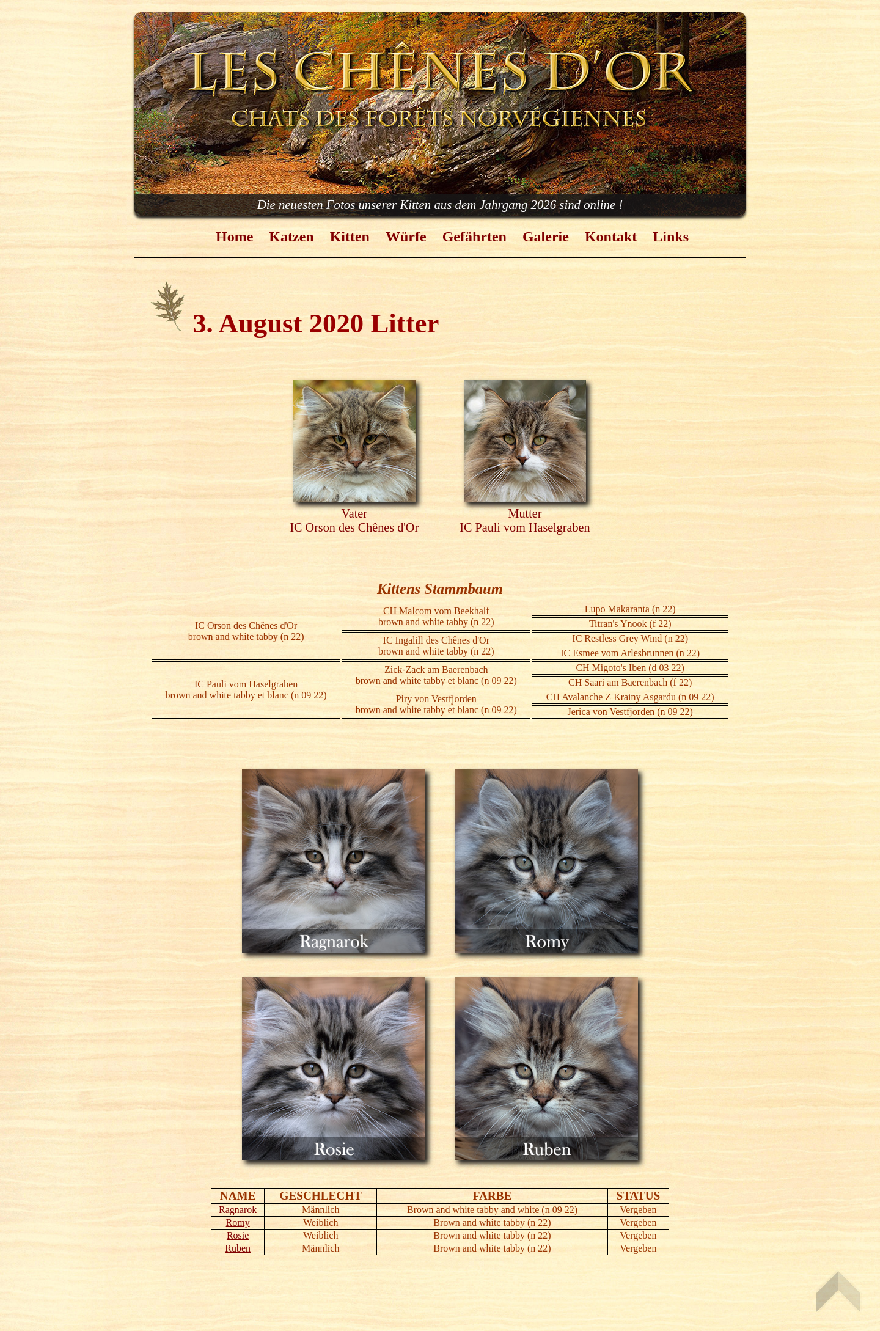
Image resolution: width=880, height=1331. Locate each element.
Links (671, 236)
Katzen (291, 236)
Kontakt (611, 236)
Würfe (406, 236)
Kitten (350, 236)
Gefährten (474, 236)
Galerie (545, 236)
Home (234, 236)
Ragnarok (238, 1209)
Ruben (238, 1248)
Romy (238, 1222)
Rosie (238, 1235)
